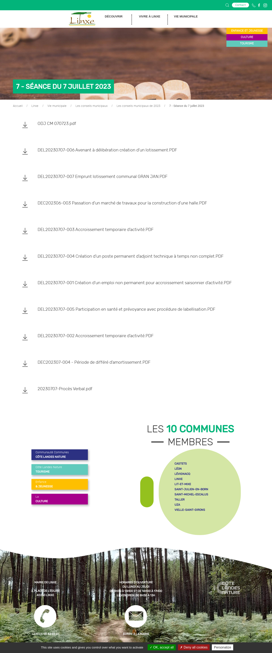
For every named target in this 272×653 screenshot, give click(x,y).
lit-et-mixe (182, 484)
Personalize (222, 647)
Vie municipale (57, 106)
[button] (227, 5)
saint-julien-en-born (191, 489)
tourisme (247, 43)
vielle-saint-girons (189, 510)
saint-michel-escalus (191, 494)
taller (179, 499)
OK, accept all (162, 647)
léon (178, 469)
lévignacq (182, 474)
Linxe (34, 106)
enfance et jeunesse (247, 30)
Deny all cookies (194, 647)
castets (180, 463)
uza (177, 504)
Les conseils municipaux (92, 106)
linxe (178, 479)
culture (247, 37)
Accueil (18, 106)
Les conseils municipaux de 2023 (138, 106)
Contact (240, 5)
